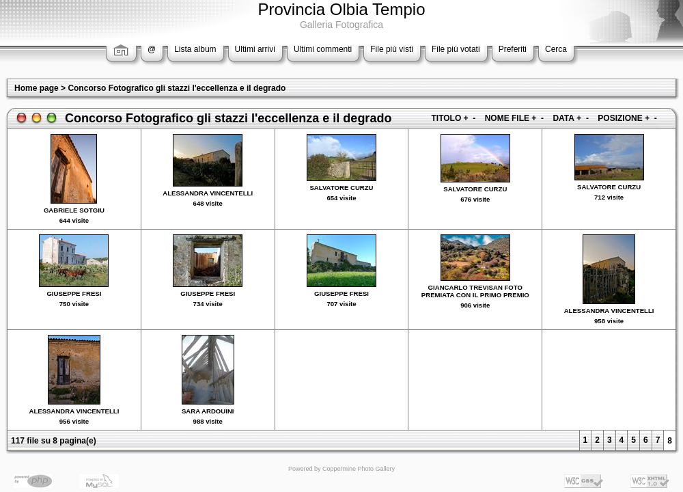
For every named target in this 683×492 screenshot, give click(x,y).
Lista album (195, 49)
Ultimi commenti (323, 49)
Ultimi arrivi (255, 49)
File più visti (391, 49)
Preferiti (513, 49)
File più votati (456, 49)
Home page (36, 88)
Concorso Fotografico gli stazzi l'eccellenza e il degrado (176, 88)
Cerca (556, 49)
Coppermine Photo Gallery (358, 468)
